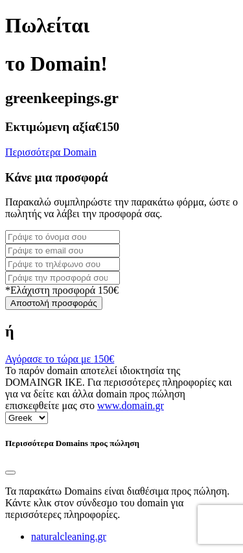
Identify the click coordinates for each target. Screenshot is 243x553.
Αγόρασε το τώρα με (59, 358)
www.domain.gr (130, 405)
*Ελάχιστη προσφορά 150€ (62, 290)
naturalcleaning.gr (68, 536)
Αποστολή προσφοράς (53, 303)
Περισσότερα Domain (51, 152)
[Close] (10, 473)
